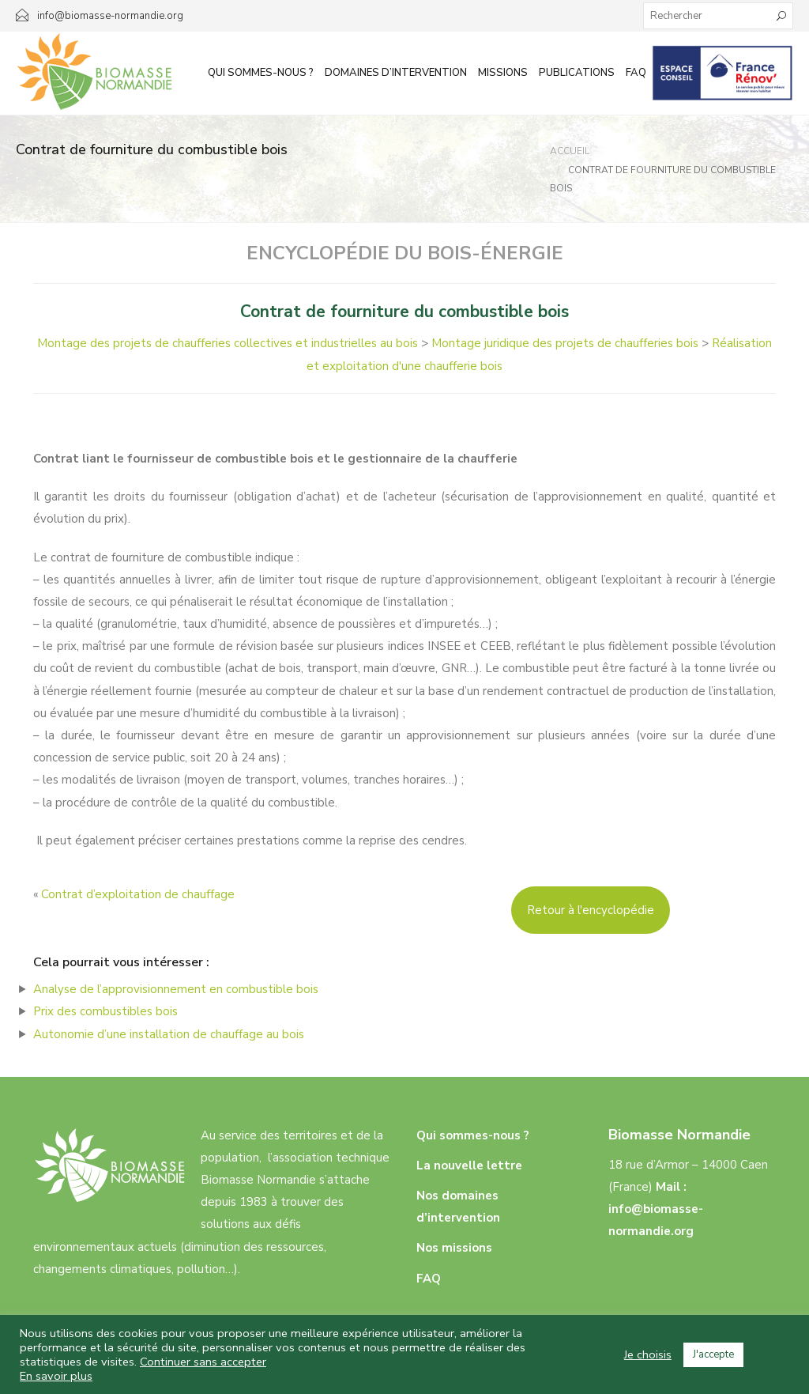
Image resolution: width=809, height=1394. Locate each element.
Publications (577, 73)
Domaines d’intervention (396, 73)
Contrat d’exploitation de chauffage (138, 894)
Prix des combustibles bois (105, 1011)
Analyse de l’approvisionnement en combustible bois (175, 989)
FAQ (636, 73)
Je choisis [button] (648, 1354)
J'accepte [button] (713, 1354)
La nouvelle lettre (469, 1165)
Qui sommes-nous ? (261, 73)
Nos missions (454, 1248)
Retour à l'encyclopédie (590, 910)
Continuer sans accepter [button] (203, 1361)
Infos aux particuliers (722, 73)
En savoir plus (56, 1376)
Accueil (569, 151)
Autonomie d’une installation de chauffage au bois (168, 1034)
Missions (503, 73)
